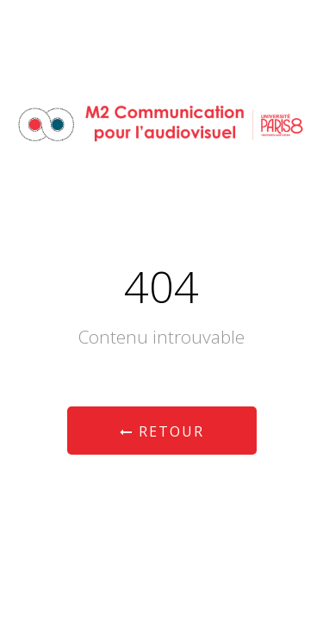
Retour (162, 431)
